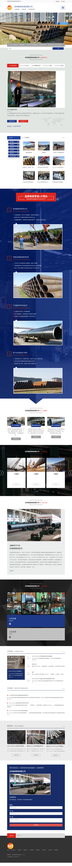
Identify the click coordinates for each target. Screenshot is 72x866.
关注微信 (63, 1)
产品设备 (44, 853)
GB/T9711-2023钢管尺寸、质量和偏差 (16, 44)
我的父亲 (34, 667)
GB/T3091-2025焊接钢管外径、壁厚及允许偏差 (36, 44)
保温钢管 (12, 148)
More (63, 655)
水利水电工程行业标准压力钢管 (45, 167)
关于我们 (13, 853)
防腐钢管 (12, 145)
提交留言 (36, 828)
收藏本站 (58, 1)
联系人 (11, 808)
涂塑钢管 (12, 150)
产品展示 (26, 138)
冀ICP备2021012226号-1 (24, 860)
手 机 (11, 814)
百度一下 (19, 838)
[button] (35, 491)
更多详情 (11, 571)
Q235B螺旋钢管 (13, 65)
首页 (8, 853)
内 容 (11, 820)
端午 (33, 675)
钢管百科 (10, 729)
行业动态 (10, 691)
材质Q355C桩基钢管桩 (58, 153)
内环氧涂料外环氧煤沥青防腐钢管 (60, 182)
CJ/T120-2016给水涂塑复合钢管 (24, 65)
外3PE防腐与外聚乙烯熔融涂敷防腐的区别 (18, 699)
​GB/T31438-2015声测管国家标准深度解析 (42, 659)
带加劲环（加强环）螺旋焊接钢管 (30, 167)
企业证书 (50, 853)
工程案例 (32, 853)
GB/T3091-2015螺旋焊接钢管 (47, 65)
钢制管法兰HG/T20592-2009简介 (55, 44)
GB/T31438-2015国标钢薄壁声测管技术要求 (19, 706)
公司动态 (10, 654)
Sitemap (23, 858)
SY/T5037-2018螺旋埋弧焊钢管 (59, 65)
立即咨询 (16, 439)
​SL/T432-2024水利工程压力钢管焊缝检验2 (18, 714)
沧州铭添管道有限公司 (24, 7)
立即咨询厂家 (23, 121)
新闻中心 (26, 853)
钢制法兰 (12, 153)
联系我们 (56, 853)
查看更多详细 (12, 121)
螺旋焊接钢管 (29, 153)
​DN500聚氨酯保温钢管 (36, 65)
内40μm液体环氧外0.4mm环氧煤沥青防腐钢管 (48, 182)
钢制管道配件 (13, 156)
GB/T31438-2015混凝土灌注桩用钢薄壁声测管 (43, 682)
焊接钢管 (44, 153)
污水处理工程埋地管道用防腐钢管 (30, 182)
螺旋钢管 (12, 142)
